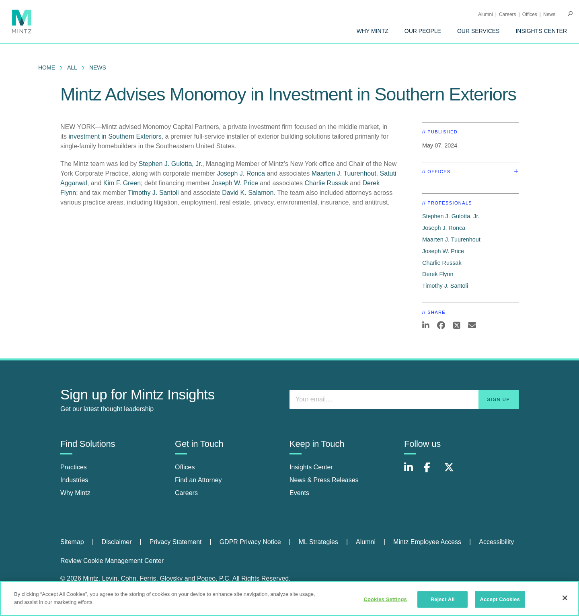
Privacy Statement (176, 541)
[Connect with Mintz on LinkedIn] (412, 472)
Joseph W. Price (234, 183)
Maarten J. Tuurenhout (344, 173)
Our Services (478, 31)
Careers (507, 14)
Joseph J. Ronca (241, 173)
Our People (422, 31)
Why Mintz (372, 31)
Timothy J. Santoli (153, 192)
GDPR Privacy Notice (250, 541)
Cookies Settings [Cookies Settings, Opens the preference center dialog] (385, 602)
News (549, 14)
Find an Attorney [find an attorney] (198, 480)
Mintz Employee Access (427, 541)
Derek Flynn (438, 274)
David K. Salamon (247, 192)
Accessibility (496, 541)
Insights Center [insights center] (311, 467)
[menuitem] (372, 31)
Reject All (443, 602)
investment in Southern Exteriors (114, 136)
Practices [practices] (73, 467)
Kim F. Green (122, 183)
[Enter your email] (404, 399)
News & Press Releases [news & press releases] (324, 480)
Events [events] (299, 492)
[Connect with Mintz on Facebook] (432, 472)
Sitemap (72, 541)
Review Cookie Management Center (112, 560)
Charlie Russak (326, 183)
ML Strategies (318, 541)
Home (46, 67)
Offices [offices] (185, 467)
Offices (529, 14)
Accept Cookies (499, 602)
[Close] (565, 601)
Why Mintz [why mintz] (75, 492)
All (72, 67)
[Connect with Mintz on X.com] (452, 472)
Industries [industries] (74, 480)
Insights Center (541, 31)
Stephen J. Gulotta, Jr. (170, 163)
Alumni (485, 14)
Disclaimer (117, 541)
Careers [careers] (186, 492)
